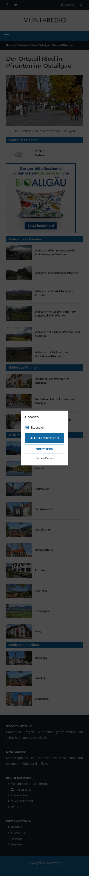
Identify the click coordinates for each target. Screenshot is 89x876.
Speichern (44, 449)
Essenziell (37, 427)
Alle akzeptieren (44, 438)
